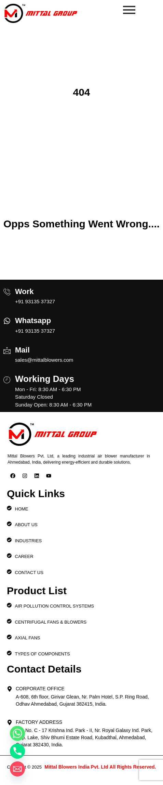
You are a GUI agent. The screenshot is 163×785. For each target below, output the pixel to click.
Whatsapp (33, 320)
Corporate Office (40, 688)
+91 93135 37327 (35, 301)
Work (24, 291)
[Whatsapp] (7, 318)
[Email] (17, 768)
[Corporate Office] (9, 687)
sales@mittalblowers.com (44, 360)
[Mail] (7, 348)
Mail (22, 350)
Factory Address (39, 722)
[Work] (7, 289)
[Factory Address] (9, 720)
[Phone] (17, 751)
